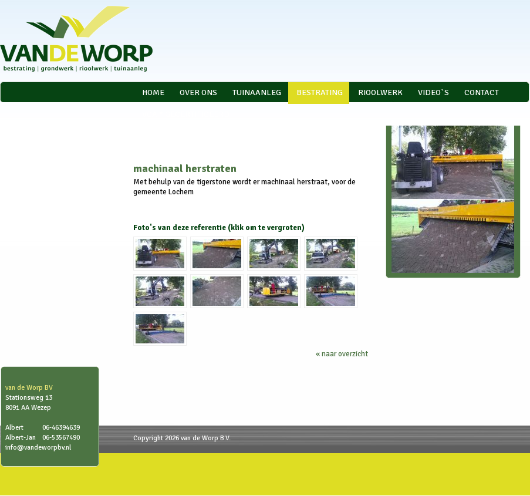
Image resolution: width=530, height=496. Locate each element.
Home (153, 92)
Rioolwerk (380, 92)
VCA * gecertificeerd (185, 114)
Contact (481, 92)
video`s (433, 92)
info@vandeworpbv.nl (38, 447)
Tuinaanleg (256, 92)
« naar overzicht (342, 354)
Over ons (198, 92)
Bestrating (319, 92)
